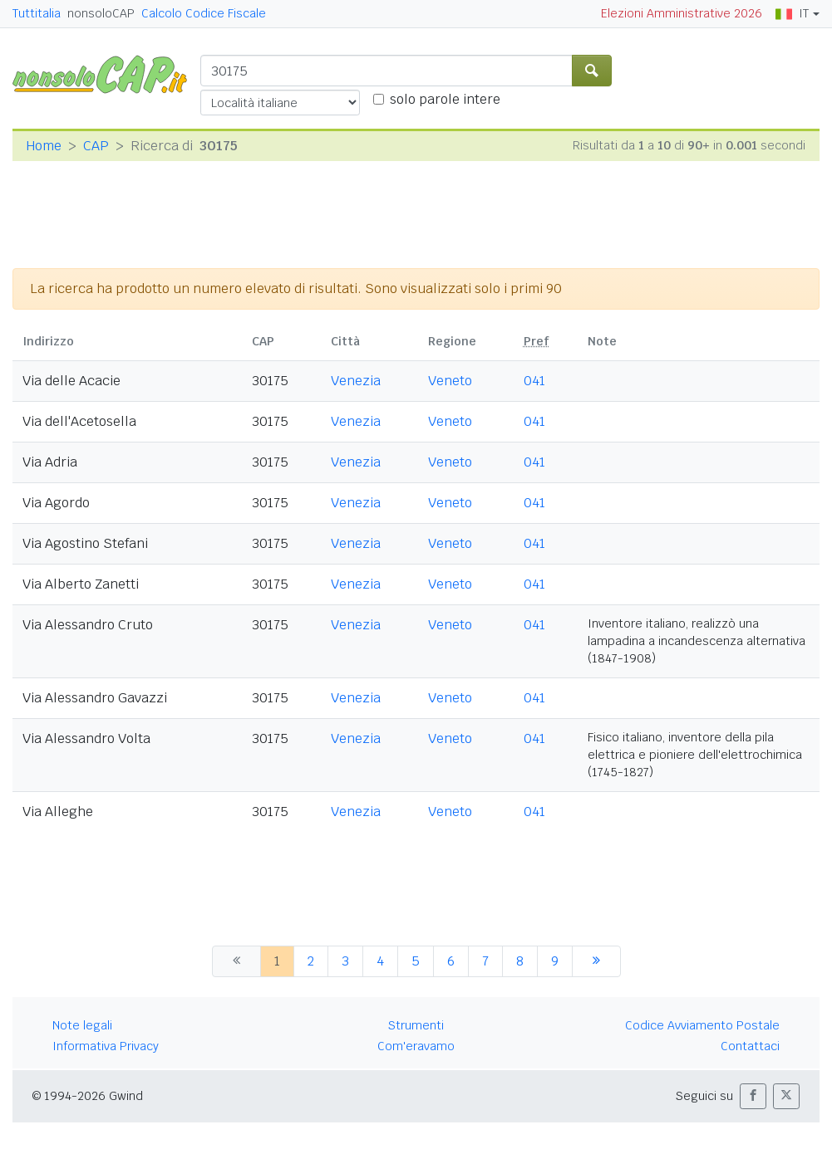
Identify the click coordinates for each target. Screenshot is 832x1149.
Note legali (82, 1025)
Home (44, 145)
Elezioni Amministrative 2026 (681, 13)
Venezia (356, 380)
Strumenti (416, 1025)
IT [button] (792, 13)
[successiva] (596, 961)
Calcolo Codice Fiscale (203, 13)
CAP (96, 145)
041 (534, 380)
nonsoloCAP (101, 13)
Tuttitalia (36, 13)
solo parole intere (445, 99)
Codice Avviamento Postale (702, 1025)
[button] (753, 1096)
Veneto (450, 380)
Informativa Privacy (105, 1046)
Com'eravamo (416, 1046)
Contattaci (750, 1046)
